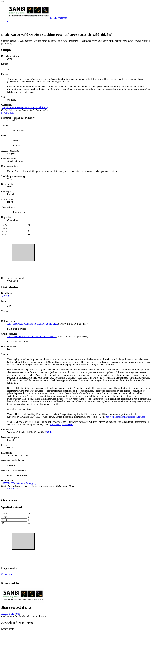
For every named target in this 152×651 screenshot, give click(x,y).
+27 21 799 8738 (9, 488)
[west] (14, 234)
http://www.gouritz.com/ (61, 424)
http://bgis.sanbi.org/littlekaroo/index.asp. (125, 417)
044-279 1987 (7, 112)
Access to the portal (10, 613)
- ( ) (25, 107)
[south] (14, 228)
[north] (14, 225)
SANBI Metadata (37, 18)
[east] (14, 231)
